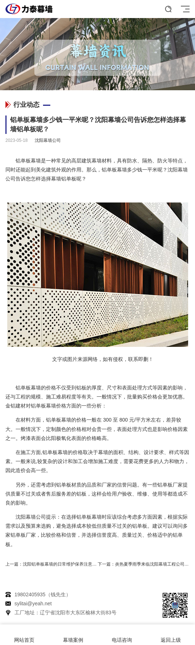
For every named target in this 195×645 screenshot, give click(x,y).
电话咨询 (122, 635)
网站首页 (24, 635)
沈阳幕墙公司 (48, 140)
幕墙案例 (73, 635)
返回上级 (170, 635)
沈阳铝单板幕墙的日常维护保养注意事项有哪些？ (70, 564)
